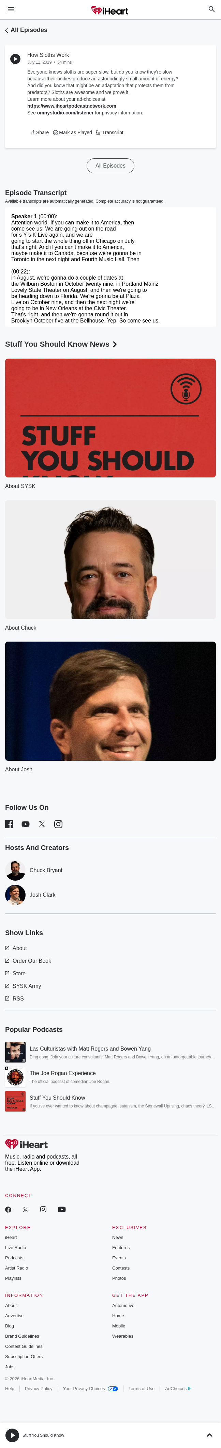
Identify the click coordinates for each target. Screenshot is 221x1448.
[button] (39, 132)
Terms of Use (142, 1388)
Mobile (118, 1325)
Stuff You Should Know (43, 1435)
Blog (9, 1325)
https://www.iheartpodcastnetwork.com (71, 106)
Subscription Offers (24, 1356)
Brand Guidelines (22, 1336)
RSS (14, 999)
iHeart (11, 1237)
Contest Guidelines (24, 1346)
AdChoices (178, 1388)
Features (121, 1247)
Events (119, 1257)
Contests (121, 1268)
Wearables (122, 1336)
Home (118, 1315)
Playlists (13, 1278)
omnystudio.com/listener (65, 112)
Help (9, 1388)
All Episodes (29, 30)
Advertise (14, 1315)
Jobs (9, 1366)
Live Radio (15, 1247)
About (16, 948)
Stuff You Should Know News (61, 344)
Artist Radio (16, 1268)
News (117, 1237)
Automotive (123, 1305)
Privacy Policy (39, 1388)
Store (15, 973)
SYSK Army (23, 986)
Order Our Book (28, 961)
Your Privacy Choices (90, 1388)
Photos (119, 1278)
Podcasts (14, 1257)
